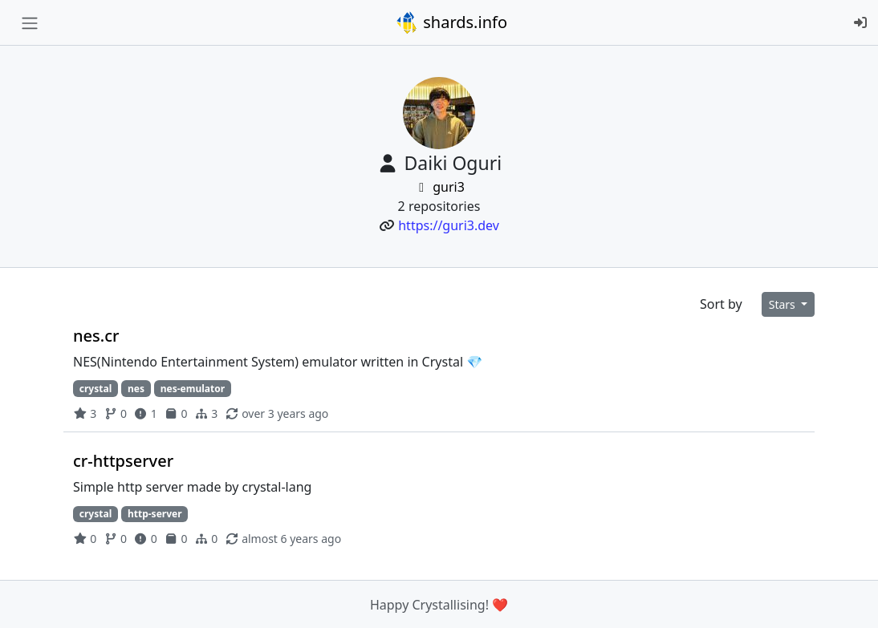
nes (136, 388)
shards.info (451, 22)
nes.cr (96, 335)
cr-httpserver (123, 461)
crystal (95, 388)
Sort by (721, 304)
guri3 (439, 187)
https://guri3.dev (448, 225)
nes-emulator (193, 388)
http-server (155, 514)
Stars (784, 304)
